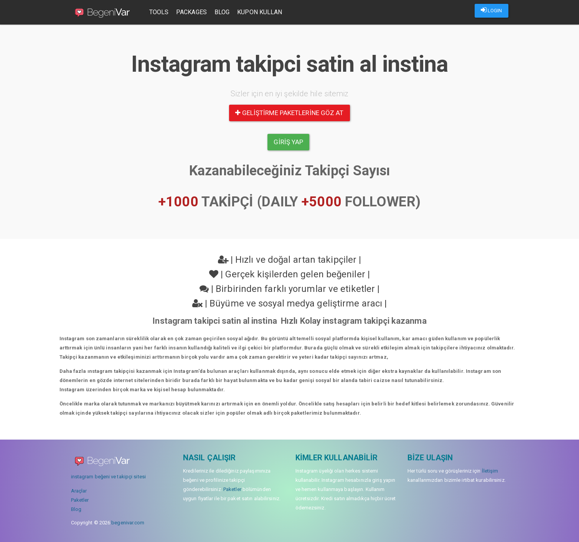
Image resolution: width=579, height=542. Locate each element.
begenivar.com (127, 523)
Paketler (80, 500)
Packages (191, 12)
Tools (159, 12)
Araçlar (79, 491)
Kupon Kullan (259, 12)
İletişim (490, 471)
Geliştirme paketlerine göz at (289, 113)
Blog (221, 12)
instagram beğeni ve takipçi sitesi (108, 476)
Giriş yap (288, 142)
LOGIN (491, 10)
